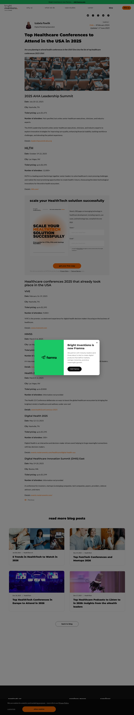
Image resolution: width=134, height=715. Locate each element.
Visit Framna (74, 369)
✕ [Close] (97, 343)
